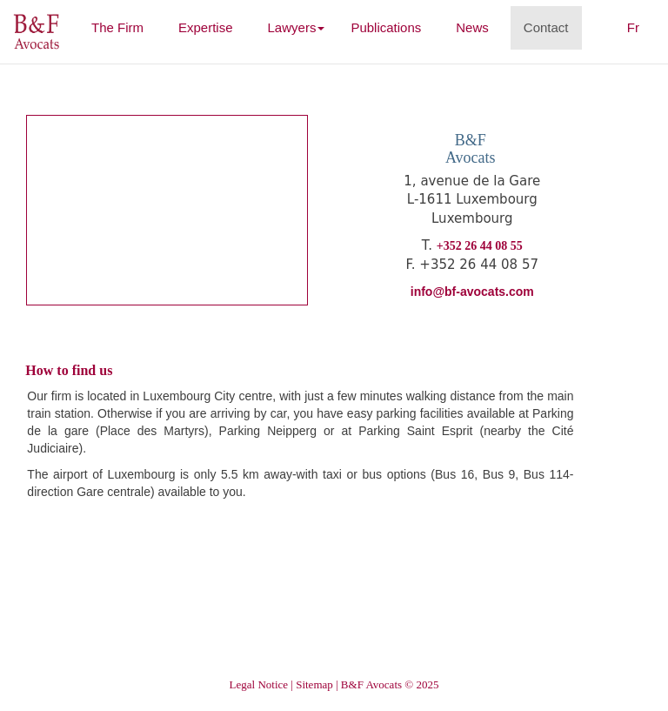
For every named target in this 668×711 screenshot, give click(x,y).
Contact (546, 27)
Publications (386, 27)
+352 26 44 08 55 (480, 245)
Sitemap (314, 684)
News (472, 27)
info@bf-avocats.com (472, 291)
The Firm (124, 26)
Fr (633, 27)
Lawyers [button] (296, 27)
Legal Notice (259, 684)
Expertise (205, 27)
